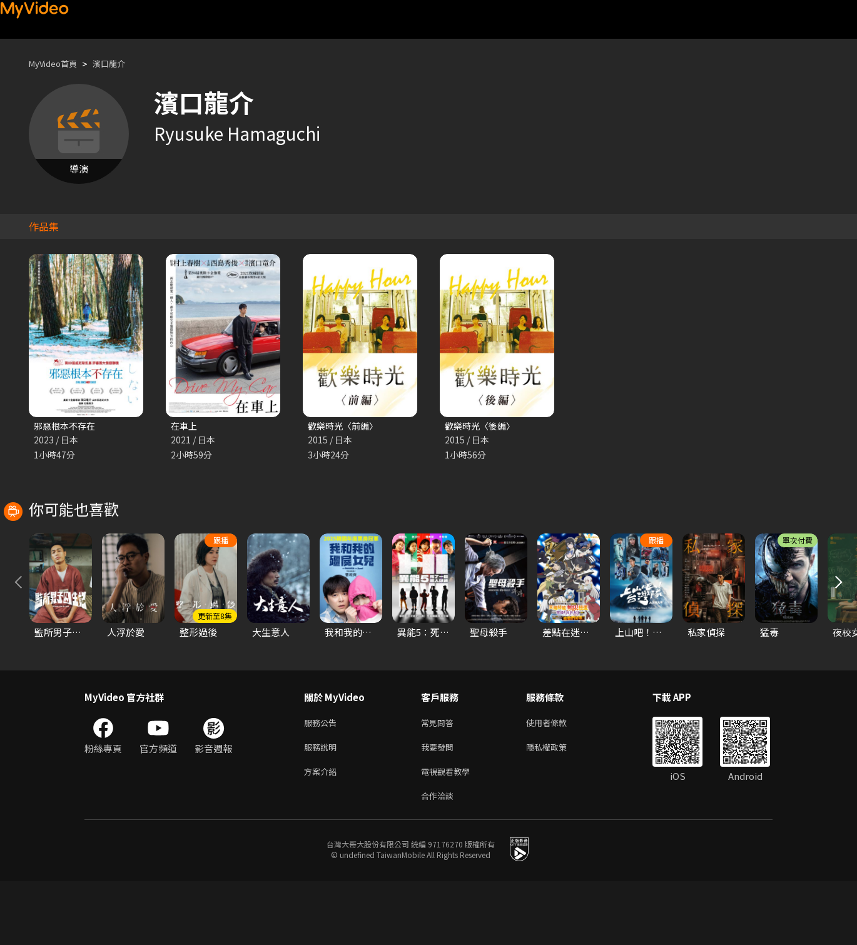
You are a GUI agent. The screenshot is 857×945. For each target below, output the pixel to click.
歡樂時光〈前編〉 (345, 426)
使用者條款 (557, 779)
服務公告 (323, 779)
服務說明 (323, 805)
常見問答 (440, 779)
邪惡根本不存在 (66, 426)
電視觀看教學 (449, 832)
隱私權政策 (557, 805)
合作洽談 (440, 858)
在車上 (185, 426)
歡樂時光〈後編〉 (482, 426)
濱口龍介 (120, 63)
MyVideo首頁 (57, 63)
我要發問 (440, 805)
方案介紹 (323, 832)
